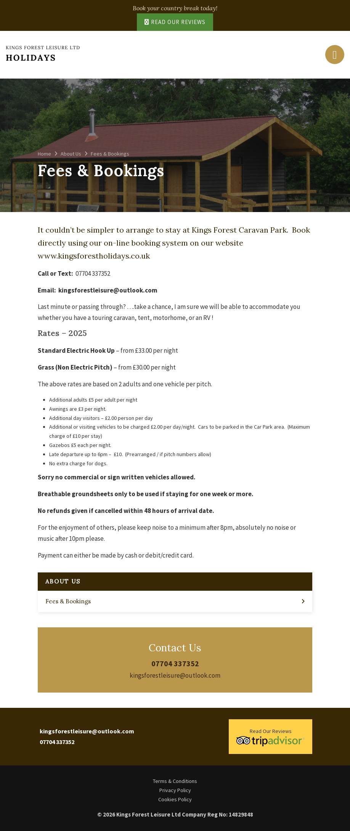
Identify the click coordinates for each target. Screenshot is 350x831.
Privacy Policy (175, 790)
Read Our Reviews (175, 22)
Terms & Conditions (175, 781)
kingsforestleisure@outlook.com (175, 675)
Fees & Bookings (68, 601)
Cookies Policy (175, 799)
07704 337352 (175, 663)
